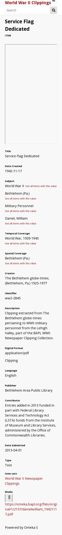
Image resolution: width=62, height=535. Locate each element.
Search (53, 10)
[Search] (27, 10)
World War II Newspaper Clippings (24, 481)
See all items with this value (41, 186)
